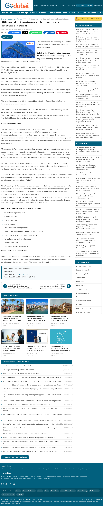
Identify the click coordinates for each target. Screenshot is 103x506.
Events (57, 5)
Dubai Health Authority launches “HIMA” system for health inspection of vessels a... (88, 120)
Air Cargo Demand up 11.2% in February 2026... (19, 370)
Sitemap (91, 469)
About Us (4, 469)
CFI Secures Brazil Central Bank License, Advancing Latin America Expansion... (87, 159)
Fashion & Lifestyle (83, 270)
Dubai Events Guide (63, 476)
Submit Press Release (57, 13)
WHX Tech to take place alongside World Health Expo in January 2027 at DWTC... (87, 240)
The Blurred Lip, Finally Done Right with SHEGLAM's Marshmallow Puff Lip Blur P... (86, 227)
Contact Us (25, 469)
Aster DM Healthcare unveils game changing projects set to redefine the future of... (87, 127)
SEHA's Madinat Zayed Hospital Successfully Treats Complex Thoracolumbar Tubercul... (87, 52)
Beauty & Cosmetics (83, 266)
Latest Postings (21, 13)
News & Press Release (84, 5)
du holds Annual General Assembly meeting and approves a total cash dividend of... (32, 396)
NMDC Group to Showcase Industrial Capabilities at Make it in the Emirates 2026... (87, 188)
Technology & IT (82, 274)
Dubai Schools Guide (49, 476)
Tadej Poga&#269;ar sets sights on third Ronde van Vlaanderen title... (28, 404)
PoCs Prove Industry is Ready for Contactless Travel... (22, 373)
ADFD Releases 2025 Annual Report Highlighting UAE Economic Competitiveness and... (32, 390)
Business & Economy (83, 293)
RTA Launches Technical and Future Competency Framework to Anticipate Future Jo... (30, 429)
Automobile (80, 278)
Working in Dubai (35, 476)
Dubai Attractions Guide (20, 476)
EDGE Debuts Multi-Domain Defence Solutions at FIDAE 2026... (26, 434)
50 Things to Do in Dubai (9, 478)
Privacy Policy (42, 469)
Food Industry (81, 281)
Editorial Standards (15, 469)
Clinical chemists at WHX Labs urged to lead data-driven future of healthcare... (88, 104)
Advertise (51, 469)
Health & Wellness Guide (79, 476)
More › (97, 25)
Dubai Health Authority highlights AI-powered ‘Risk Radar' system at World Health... (87, 112)
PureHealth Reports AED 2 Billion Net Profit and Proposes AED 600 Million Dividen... (87, 135)
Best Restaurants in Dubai (27, 478)
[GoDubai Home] (17, 5)
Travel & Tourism (82, 289)
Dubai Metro (59, 469)
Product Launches (38, 13)
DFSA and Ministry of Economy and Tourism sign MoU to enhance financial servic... (33, 377)
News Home (7, 13)
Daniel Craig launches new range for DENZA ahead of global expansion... (85, 167)
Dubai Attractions (70, 469)
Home (36, 5)
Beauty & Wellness (47, 5)
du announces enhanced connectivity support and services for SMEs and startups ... (32, 415)
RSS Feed (82, 13)
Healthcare (80, 304)
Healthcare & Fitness (14, 19)
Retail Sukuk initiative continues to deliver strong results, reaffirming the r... (30, 437)
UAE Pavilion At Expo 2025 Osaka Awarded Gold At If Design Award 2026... (88, 180)
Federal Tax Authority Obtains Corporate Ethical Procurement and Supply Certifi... (33, 424)
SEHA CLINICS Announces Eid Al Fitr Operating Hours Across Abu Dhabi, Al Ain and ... (88, 68)
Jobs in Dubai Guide (43, 478)
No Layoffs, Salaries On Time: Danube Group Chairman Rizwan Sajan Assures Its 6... (33, 381)
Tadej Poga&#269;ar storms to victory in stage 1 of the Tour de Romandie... (87, 253)
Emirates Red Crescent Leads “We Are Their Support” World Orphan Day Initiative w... (87, 31)
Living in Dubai (6, 476)
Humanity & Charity (83, 312)
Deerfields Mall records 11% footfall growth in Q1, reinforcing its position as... (30, 447)
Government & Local (83, 301)
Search (72, 13)
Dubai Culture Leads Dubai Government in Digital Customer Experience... (88, 204)
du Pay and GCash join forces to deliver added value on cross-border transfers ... (32, 385)
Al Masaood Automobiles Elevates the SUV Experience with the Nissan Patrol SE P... (32, 442)
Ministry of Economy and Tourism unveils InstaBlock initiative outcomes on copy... (88, 196)
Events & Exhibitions (83, 308)
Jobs (63, 5)
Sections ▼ (93, 13)
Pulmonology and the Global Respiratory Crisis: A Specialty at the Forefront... (87, 39)
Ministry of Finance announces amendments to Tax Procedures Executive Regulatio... (30, 409)
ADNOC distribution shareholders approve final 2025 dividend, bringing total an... (32, 401)
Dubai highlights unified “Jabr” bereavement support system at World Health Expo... (88, 97)
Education (71, 5)
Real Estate (80, 285)
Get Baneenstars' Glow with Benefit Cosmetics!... (21, 366)
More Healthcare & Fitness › (59, 295)
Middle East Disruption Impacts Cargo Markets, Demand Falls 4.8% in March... (87, 211)
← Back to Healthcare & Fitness (15, 457)
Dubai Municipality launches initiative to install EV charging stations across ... (30, 451)
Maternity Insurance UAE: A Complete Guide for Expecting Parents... (87, 75)
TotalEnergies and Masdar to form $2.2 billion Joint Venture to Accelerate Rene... (32, 420)
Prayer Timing (82, 469)
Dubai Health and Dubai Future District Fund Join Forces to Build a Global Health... (87, 60)
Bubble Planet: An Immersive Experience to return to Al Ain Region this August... (87, 219)
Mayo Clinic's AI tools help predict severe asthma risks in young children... (87, 83)
